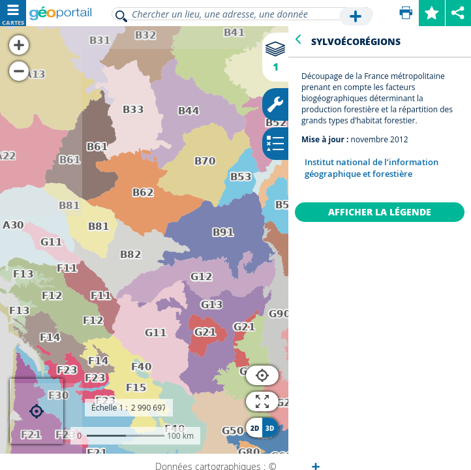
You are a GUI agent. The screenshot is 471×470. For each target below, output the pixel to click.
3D (270, 428)
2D (255, 428)
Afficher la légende (379, 212)
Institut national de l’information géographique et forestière (371, 168)
